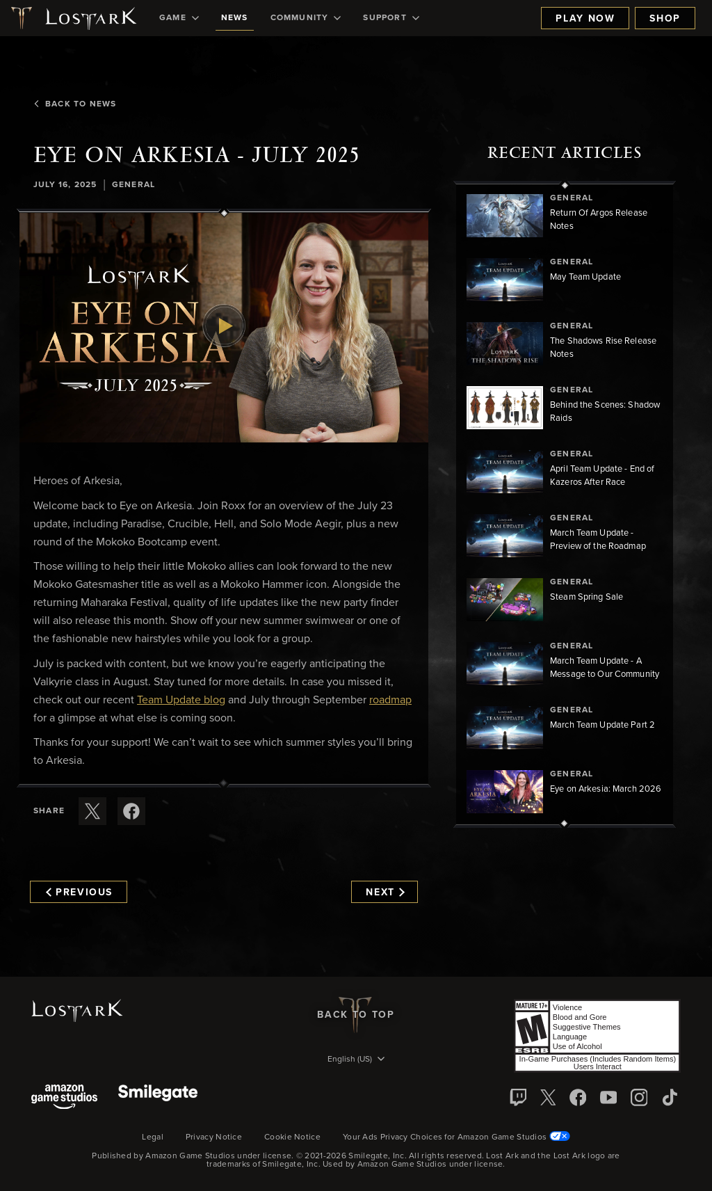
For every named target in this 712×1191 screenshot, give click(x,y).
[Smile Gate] (157, 1098)
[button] (223, 328)
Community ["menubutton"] (305, 18)
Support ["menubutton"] (391, 18)
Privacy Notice (214, 1137)
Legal (152, 1137)
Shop (665, 19)
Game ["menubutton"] (179, 18)
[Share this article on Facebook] (131, 811)
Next (385, 892)
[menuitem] (179, 18)
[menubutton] (356, 1060)
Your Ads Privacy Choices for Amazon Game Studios (456, 1137)
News (234, 18)
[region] (564, 504)
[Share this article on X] (92, 811)
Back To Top (355, 1015)
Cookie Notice (292, 1137)
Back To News (75, 104)
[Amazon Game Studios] (64, 1098)
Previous (79, 892)
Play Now (585, 19)
